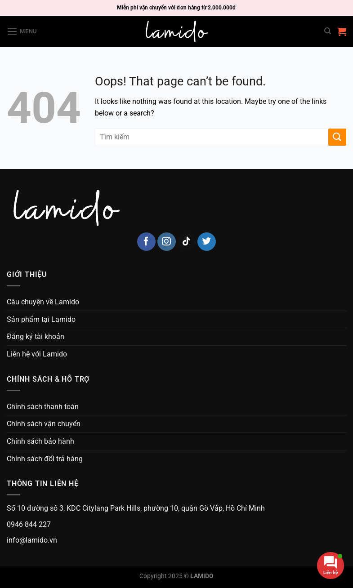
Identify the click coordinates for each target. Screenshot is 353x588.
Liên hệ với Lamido (37, 354)
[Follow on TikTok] (186, 241)
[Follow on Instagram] (166, 241)
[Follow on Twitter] (206, 241)
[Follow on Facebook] (146, 241)
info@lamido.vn (32, 540)
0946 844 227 (29, 524)
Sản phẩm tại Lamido (41, 319)
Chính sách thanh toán (43, 406)
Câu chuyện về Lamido (43, 302)
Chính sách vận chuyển (43, 423)
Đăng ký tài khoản (35, 336)
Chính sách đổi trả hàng (45, 458)
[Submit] (337, 137)
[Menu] (22, 31)
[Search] (327, 31)
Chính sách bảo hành (40, 441)
